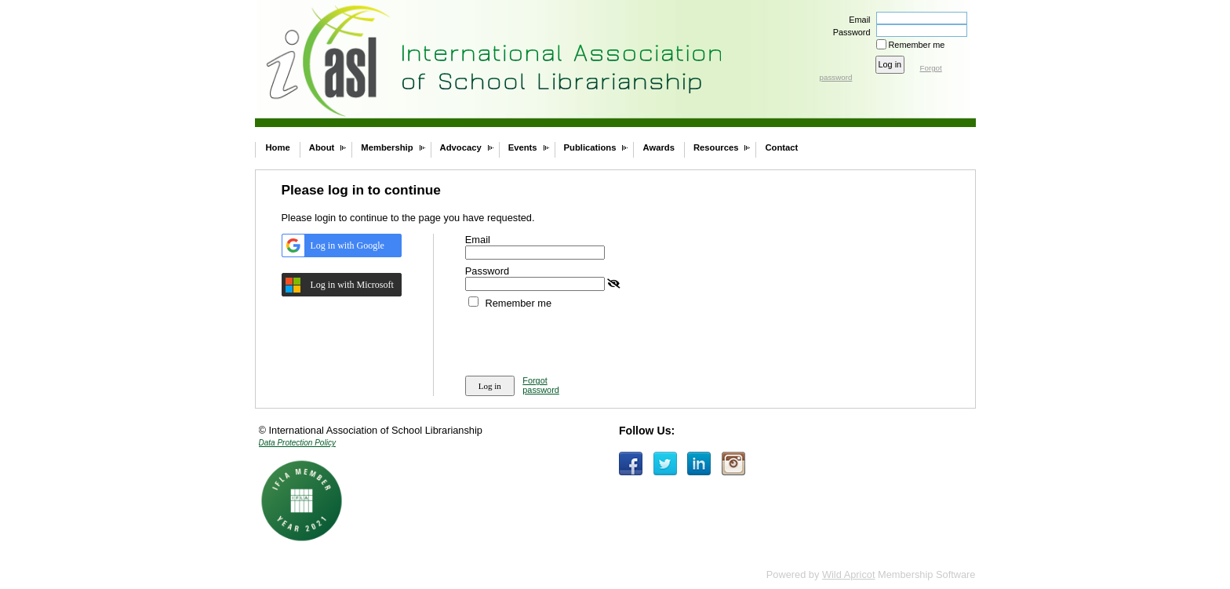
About (322, 147)
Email (856, 19)
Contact (781, 147)
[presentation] (584, 339)
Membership (387, 147)
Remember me (917, 44)
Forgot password (540, 385)
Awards (658, 147)
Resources (716, 147)
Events (522, 147)
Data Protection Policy (297, 442)
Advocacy (461, 147)
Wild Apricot (848, 574)
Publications (590, 147)
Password (848, 32)
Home (278, 147)
